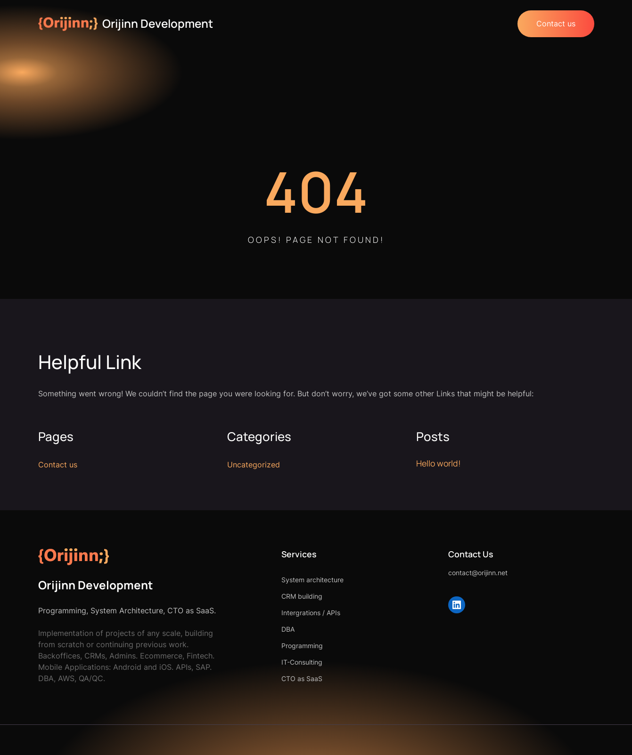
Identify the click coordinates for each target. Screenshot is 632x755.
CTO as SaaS (301, 679)
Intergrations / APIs (310, 613)
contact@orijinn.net (478, 573)
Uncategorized (253, 464)
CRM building (301, 596)
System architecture (312, 580)
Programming (302, 646)
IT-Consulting (301, 662)
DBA (288, 629)
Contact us (555, 23)
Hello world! (438, 463)
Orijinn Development (157, 23)
